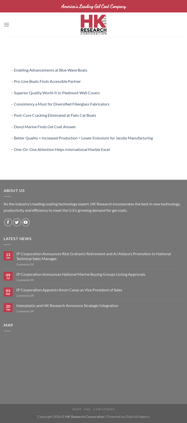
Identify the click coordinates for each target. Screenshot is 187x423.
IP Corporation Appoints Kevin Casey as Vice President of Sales (69, 289)
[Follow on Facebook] (8, 222)
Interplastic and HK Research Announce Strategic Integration (67, 305)
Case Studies (104, 409)
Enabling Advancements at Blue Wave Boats (50, 70)
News (76, 409)
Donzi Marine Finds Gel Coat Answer (45, 126)
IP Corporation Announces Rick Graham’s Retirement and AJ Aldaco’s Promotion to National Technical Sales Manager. (93, 256)
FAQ (87, 409)
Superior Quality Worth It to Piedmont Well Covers (57, 92)
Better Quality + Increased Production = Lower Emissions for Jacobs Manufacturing (83, 138)
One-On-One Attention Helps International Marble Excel (62, 149)
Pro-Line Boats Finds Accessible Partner (47, 81)
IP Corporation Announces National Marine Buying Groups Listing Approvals (80, 274)
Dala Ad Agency (138, 416)
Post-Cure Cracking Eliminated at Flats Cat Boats (55, 115)
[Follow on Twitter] (17, 222)
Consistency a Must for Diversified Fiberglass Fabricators (61, 104)
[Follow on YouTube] (26, 222)
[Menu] (6, 25)
